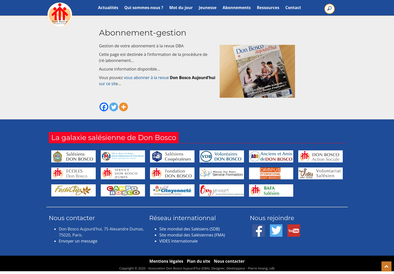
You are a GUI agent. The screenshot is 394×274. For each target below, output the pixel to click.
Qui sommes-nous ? (143, 7)
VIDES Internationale (178, 241)
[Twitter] (113, 106)
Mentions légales (166, 261)
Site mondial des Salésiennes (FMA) (192, 235)
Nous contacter (229, 261)
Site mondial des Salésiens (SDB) (189, 229)
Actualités (108, 7)
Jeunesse (208, 7)
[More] (123, 106)
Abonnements (237, 7)
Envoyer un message (78, 241)
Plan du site (198, 261)
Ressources (268, 7)
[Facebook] (104, 106)
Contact (293, 7)
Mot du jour (181, 7)
